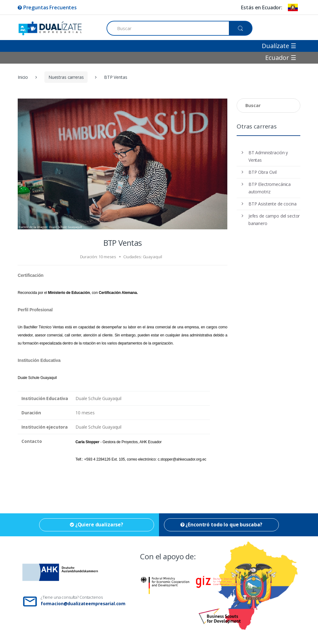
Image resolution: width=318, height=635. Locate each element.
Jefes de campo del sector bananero (274, 219)
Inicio (23, 77)
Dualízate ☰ (279, 46)
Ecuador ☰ (280, 57)
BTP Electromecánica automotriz (269, 188)
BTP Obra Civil (262, 172)
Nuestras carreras (66, 77)
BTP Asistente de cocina (272, 204)
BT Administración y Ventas (268, 156)
